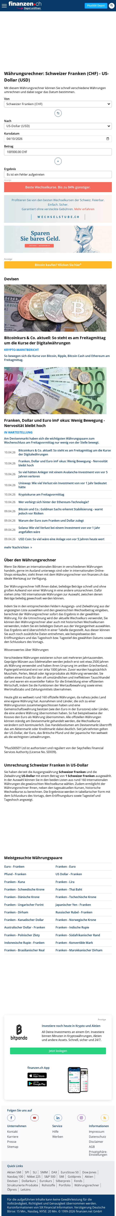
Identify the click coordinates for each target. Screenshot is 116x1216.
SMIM (44, 1172)
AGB (92, 1147)
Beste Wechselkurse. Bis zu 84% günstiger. (58, 187)
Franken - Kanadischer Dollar (24, 920)
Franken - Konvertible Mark (74, 943)
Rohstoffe (48, 1185)
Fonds (78, 1181)
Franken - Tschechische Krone (76, 897)
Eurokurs (46, 1181)
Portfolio (65, 1185)
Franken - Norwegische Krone (76, 920)
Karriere (12, 1137)
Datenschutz (97, 1137)
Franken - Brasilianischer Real (24, 950)
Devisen (11, 278)
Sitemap (12, 1147)
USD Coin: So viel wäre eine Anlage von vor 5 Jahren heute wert (61, 539)
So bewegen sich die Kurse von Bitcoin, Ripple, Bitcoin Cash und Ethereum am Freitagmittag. (57, 358)
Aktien (89, 1177)
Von (58, 102)
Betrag (58, 149)
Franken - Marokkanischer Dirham (79, 950)
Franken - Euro (66, 867)
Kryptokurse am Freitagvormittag (41, 494)
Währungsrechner (86, 1185)
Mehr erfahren (84, 209)
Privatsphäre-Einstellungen (98, 1153)
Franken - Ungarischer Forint (24, 905)
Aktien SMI (14, 1172)
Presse (11, 1142)
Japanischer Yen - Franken (73, 905)
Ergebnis (58, 172)
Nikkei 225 (34, 1177)
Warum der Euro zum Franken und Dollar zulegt (51, 521)
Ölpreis (12, 1190)
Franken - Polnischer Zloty (22, 935)
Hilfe (55, 1132)
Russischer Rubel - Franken (74, 912)
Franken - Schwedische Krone (24, 889)
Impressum (96, 1132)
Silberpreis (63, 1181)
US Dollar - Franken (69, 874)
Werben (57, 1137)
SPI (27, 1172)
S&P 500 (49, 1177)
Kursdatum (58, 137)
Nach (58, 124)
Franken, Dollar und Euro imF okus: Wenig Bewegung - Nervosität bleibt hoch (54, 423)
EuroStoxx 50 (70, 1172)
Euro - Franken (14, 867)
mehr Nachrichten (18, 547)
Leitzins (26, 1190)
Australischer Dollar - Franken (24, 927)
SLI (35, 1172)
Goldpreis (74, 1177)
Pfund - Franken (15, 874)
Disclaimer (96, 1142)
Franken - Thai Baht (69, 889)
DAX (54, 1172)
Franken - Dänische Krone (21, 897)
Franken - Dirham (16, 912)
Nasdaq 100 (15, 1177)
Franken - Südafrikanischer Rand (78, 935)
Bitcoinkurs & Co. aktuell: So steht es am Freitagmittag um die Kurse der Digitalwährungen (55, 340)
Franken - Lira (65, 882)
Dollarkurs (29, 1181)
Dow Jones (89, 1172)
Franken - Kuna (14, 882)
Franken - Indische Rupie (72, 927)
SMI (61, 1177)
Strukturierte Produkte (22, 1185)
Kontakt (12, 1132)
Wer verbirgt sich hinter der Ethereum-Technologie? (53, 502)
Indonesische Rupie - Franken (24, 943)
